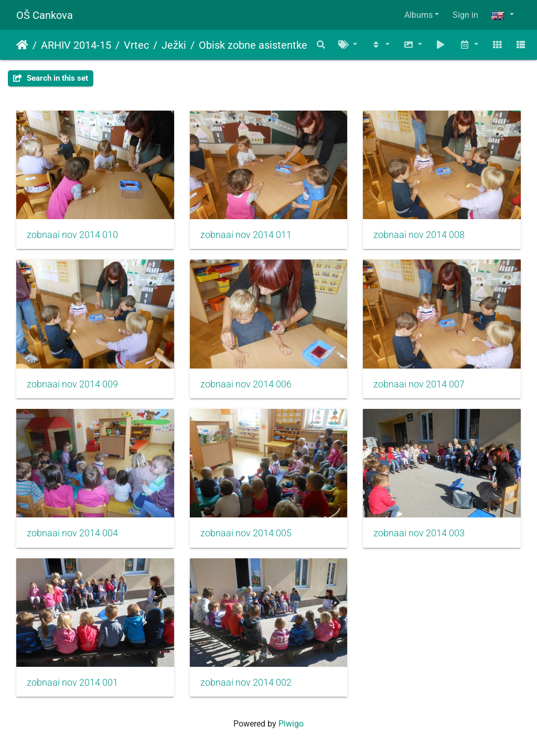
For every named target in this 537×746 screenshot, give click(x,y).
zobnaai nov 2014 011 (246, 235)
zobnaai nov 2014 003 (419, 533)
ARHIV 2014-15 (76, 45)
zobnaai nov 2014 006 (246, 384)
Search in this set (50, 78)
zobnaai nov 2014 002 (246, 682)
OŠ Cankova (44, 15)
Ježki (174, 45)
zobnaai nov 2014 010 (72, 235)
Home (22, 45)
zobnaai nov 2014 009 (72, 384)
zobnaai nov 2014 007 (419, 384)
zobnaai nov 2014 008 (419, 235)
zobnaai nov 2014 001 (72, 682)
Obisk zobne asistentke (253, 45)
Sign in (465, 15)
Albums (418, 15)
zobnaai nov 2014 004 (72, 533)
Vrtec (136, 45)
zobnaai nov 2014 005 (246, 533)
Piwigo (291, 724)
